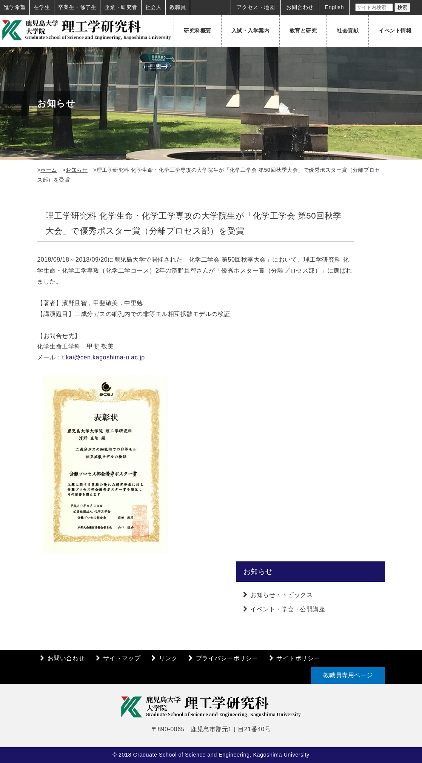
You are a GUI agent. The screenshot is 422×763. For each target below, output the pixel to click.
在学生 (42, 7)
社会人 (153, 7)
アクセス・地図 (256, 7)
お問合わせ (300, 7)
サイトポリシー (298, 658)
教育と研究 (303, 31)
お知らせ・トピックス (281, 595)
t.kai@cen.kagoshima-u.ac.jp (103, 357)
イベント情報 (395, 31)
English (334, 7)
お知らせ (77, 170)
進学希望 (15, 7)
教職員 (177, 7)
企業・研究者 (121, 7)
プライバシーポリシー (227, 658)
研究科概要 (197, 31)
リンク (168, 658)
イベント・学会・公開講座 (287, 609)
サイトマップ (121, 658)
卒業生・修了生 (77, 7)
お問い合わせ (66, 658)
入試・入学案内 (250, 31)
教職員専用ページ (348, 675)
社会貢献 (348, 31)
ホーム (48, 170)
